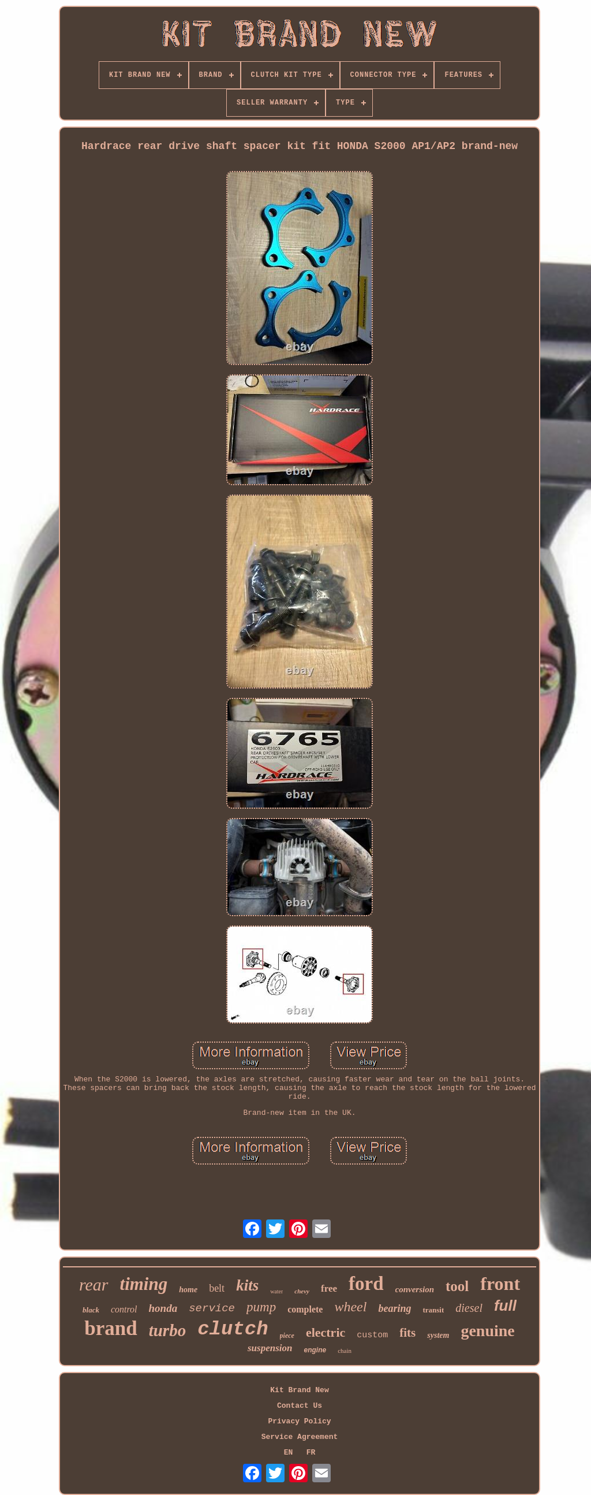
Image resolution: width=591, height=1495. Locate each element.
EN (288, 1452)
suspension (270, 1347)
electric (325, 1332)
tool (457, 1286)
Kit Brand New (299, 1390)
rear (94, 1284)
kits (247, 1285)
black (91, 1310)
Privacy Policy (299, 1421)
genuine (487, 1331)
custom (372, 1335)
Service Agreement (299, 1437)
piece (287, 1336)
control (124, 1309)
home (188, 1289)
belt (217, 1288)
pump (261, 1307)
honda (163, 1308)
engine (315, 1350)
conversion (415, 1289)
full (505, 1305)
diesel (468, 1307)
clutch (232, 1329)
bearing (394, 1308)
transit (433, 1310)
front (500, 1283)
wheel (350, 1306)
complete (305, 1309)
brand (110, 1328)
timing (144, 1284)
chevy (301, 1291)
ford (366, 1283)
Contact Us (299, 1405)
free (329, 1288)
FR (311, 1452)
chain (344, 1350)
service (212, 1308)
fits (407, 1333)
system (438, 1335)
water (276, 1291)
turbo (167, 1330)
